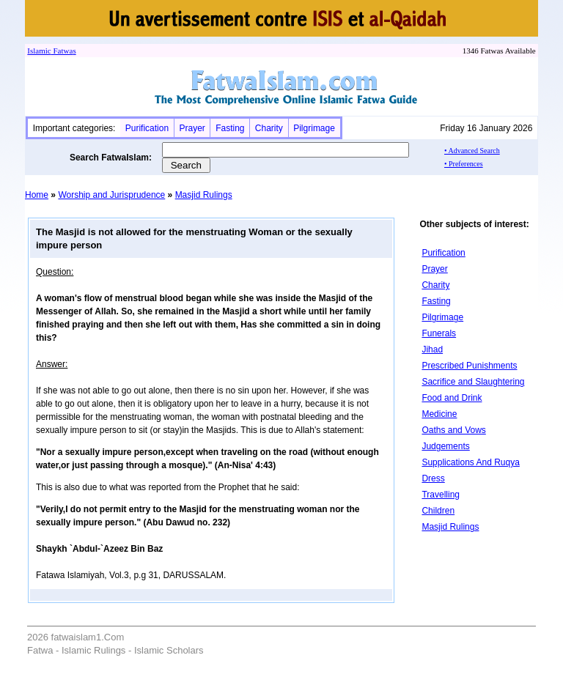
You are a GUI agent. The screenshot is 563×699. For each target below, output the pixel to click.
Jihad (432, 349)
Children (438, 511)
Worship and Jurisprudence (111, 195)
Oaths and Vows (453, 430)
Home (36, 195)
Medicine (439, 414)
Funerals (439, 333)
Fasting (230, 128)
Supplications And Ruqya (470, 462)
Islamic (39, 50)
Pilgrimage (314, 128)
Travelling (441, 494)
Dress (433, 478)
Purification (147, 128)
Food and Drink (452, 398)
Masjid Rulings (203, 195)
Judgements (445, 446)
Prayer (192, 128)
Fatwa (62, 50)
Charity (269, 128)
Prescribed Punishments (469, 365)
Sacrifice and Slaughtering (473, 382)
